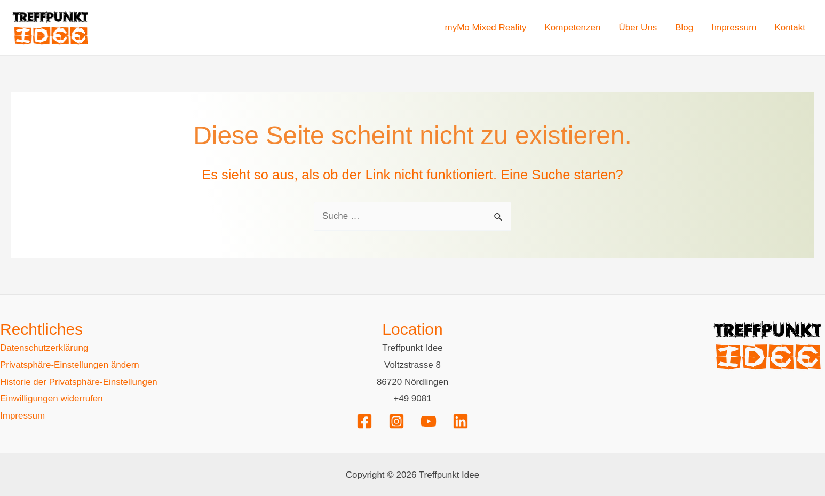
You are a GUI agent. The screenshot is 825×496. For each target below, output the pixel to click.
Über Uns (637, 27)
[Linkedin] (461, 421)
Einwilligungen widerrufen (51, 398)
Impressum (733, 27)
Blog (684, 27)
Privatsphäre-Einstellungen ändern (69, 365)
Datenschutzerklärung (44, 348)
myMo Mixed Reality (485, 27)
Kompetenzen (573, 27)
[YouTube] (429, 421)
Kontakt (789, 27)
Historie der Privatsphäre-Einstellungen (78, 382)
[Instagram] (396, 421)
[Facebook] (364, 421)
